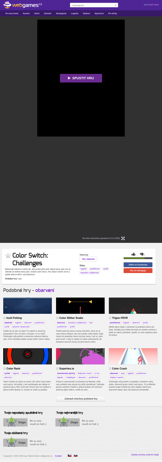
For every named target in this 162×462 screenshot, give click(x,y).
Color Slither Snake (71, 318)
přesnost (8, 377)
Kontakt (58, 456)
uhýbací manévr (117, 377)
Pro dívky (112, 13)
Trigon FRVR (120, 318)
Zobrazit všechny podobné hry (80, 398)
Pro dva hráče (12, 13)
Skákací (86, 13)
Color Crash (119, 368)
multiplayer (70, 377)
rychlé (6, 327)
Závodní (47, 13)
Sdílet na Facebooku (138, 265)
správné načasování (21, 327)
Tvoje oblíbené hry (16, 433)
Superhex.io (66, 368)
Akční (37, 13)
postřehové (39, 323)
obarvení (44, 290)
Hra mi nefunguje (138, 270)
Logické (74, 13)
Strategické (61, 13)
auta (123, 373)
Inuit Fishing (14, 318)
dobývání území (85, 373)
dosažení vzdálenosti (77, 323)
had (90, 323)
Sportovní (99, 13)
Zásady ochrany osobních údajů (145, 455)
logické (18, 323)
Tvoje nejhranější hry (69, 413)
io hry (96, 373)
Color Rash (13, 368)
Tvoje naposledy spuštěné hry (23, 413)
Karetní (26, 13)
